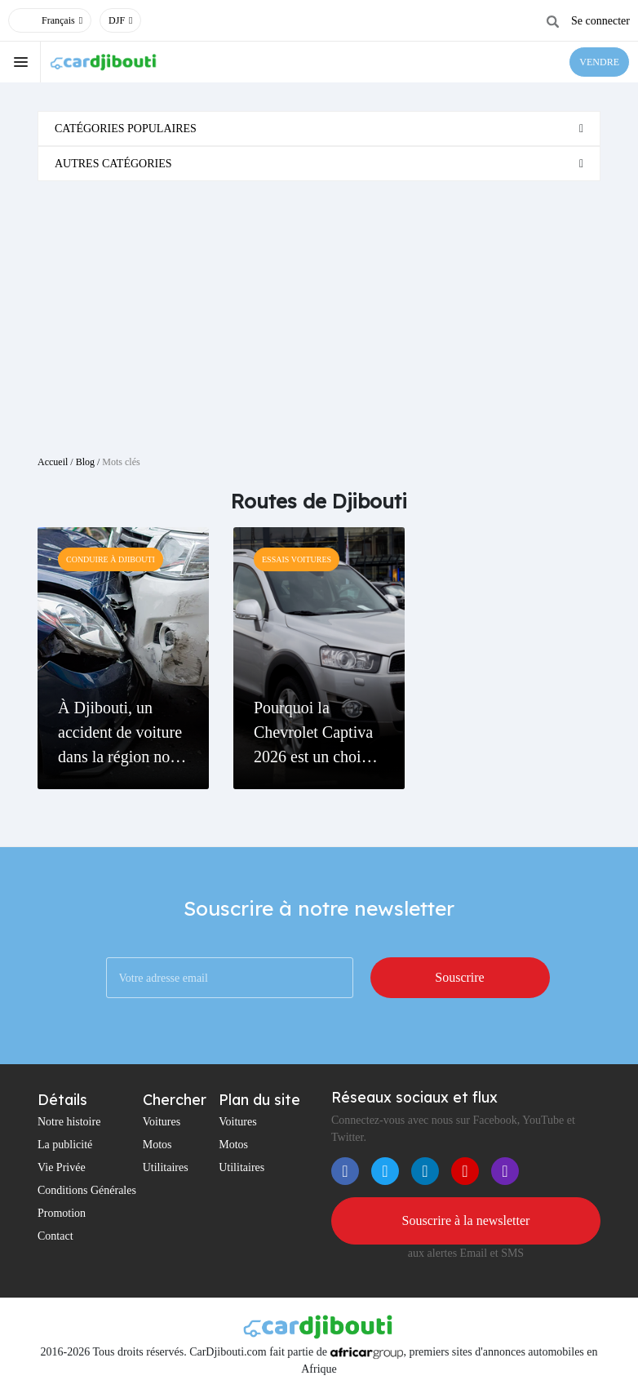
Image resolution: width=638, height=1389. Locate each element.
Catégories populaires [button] (126, 128)
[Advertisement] (319, 311)
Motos (157, 1144)
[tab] (319, 128)
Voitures (161, 1122)
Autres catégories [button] (113, 164)
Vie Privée (62, 1167)
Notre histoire (69, 1122)
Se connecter (600, 21)
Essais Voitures (296, 559)
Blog (85, 462)
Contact (55, 1236)
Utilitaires (165, 1167)
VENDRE (599, 62)
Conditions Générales (87, 1190)
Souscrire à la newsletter (466, 1220)
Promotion (62, 1213)
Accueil (53, 462)
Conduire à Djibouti (110, 559)
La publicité (65, 1144)
